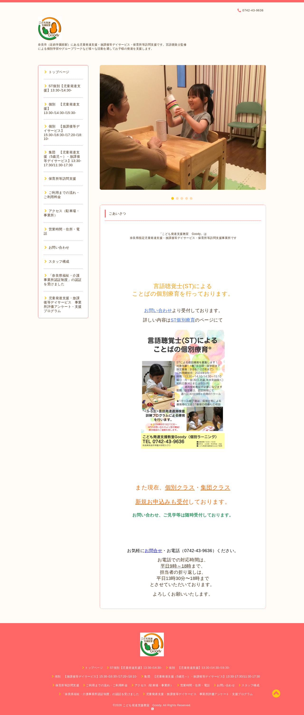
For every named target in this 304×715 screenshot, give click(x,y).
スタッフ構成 (56, 261)
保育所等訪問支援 (60, 178)
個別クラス (180, 487)
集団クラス (216, 487)
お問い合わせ (158, 310)
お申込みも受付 (168, 501)
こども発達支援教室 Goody (142, 705)
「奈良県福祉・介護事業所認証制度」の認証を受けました (63, 280)
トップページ (56, 72)
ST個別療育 (183, 319)
